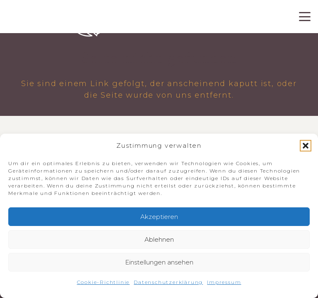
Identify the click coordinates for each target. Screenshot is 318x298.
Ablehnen (159, 239)
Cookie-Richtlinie (103, 282)
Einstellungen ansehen (159, 262)
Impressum (224, 282)
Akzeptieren (159, 217)
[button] (305, 146)
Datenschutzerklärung (168, 282)
